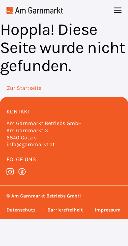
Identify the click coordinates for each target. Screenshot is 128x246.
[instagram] (10, 171)
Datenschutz (20, 210)
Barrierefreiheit (65, 210)
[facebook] (22, 171)
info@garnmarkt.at (30, 144)
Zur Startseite (24, 88)
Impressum (107, 210)
